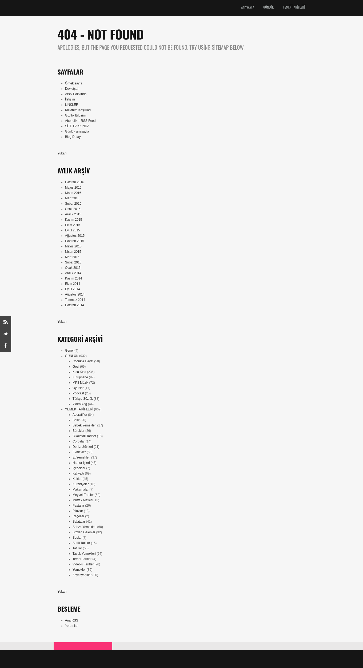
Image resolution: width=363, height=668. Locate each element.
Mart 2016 (72, 198)
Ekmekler (79, 452)
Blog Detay (73, 137)
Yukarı (62, 153)
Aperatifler (80, 415)
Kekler (77, 479)
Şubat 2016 (73, 203)
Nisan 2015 (73, 252)
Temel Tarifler (82, 559)
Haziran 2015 (74, 241)
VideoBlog (80, 404)
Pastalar (78, 505)
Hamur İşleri (81, 463)
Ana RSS (71, 620)
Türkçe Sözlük (83, 399)
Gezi (76, 366)
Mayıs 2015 (73, 246)
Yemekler (79, 570)
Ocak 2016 (73, 209)
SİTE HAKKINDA (77, 126)
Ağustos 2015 (75, 236)
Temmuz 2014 (75, 300)
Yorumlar (71, 626)
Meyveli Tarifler (83, 495)
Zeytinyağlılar (82, 575)
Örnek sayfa (73, 83)
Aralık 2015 (73, 214)
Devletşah (72, 89)
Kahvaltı (78, 473)
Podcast (78, 393)
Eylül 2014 (72, 289)
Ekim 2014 (72, 284)
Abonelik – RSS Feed (80, 121)
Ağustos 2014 (75, 294)
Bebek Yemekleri (84, 425)
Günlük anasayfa (77, 131)
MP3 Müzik (80, 383)
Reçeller (78, 516)
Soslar (77, 537)
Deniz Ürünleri (83, 447)
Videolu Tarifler (83, 564)
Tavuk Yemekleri (84, 554)
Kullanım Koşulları (78, 110)
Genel (69, 350)
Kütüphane (80, 377)
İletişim (70, 99)
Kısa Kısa (79, 372)
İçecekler (79, 468)
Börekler (79, 431)
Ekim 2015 (72, 225)
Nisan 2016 (73, 193)
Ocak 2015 (73, 268)
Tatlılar (77, 548)
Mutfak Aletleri (83, 500)
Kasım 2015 (73, 220)
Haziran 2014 (74, 305)
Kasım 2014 (73, 278)
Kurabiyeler (81, 484)
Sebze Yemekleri (84, 527)
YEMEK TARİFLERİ (79, 409)
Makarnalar (81, 489)
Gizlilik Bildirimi (75, 115)
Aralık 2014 (73, 273)
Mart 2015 (72, 257)
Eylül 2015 (72, 230)
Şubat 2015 (73, 262)
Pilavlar (78, 511)
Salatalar (79, 521)
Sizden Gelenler (84, 532)
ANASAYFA (247, 7)
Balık (76, 420)
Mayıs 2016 (73, 187)
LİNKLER (71, 105)
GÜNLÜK (268, 7)
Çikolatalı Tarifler (84, 436)
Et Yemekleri (81, 457)
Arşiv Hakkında (76, 94)
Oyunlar (78, 388)
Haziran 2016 (74, 182)
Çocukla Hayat (83, 361)
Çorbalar (79, 441)
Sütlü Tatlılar (81, 543)
